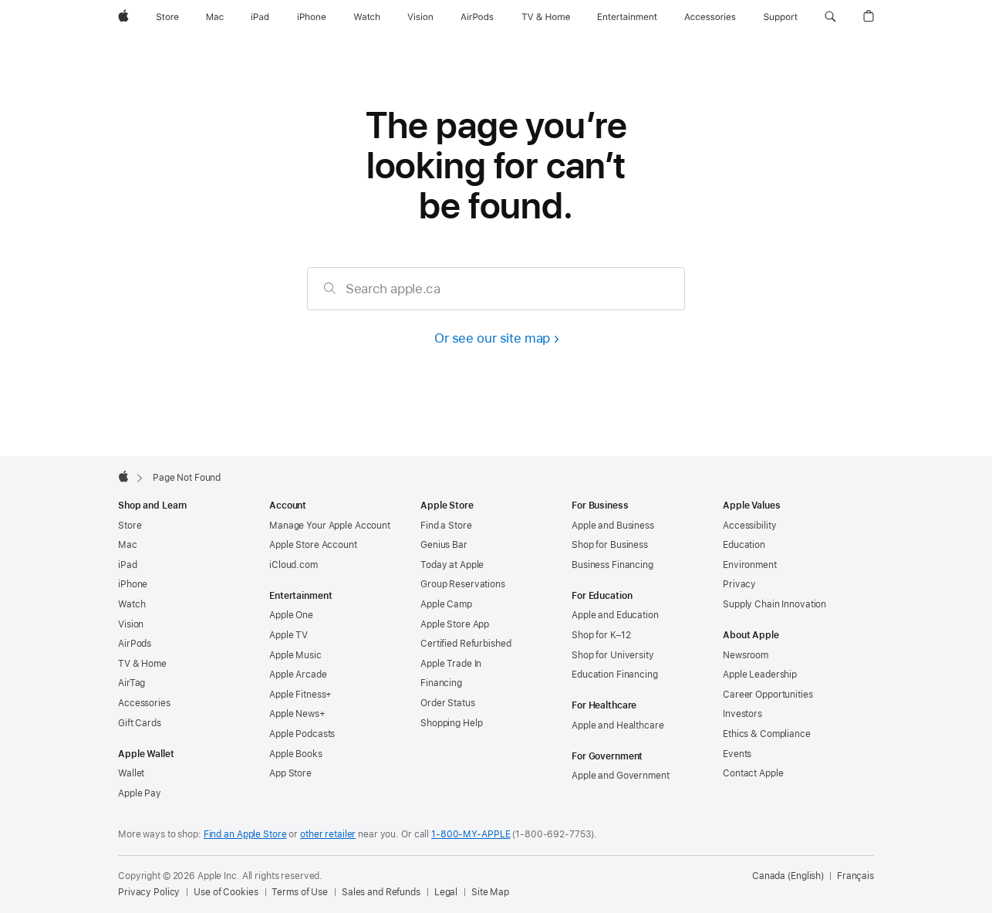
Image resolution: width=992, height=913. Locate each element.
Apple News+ (297, 713)
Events (737, 754)
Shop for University (613, 655)
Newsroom (745, 655)
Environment (750, 565)
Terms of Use (300, 892)
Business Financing (612, 565)
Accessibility (749, 525)
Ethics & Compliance (767, 734)
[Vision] (420, 17)
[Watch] (366, 17)
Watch (131, 604)
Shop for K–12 (601, 635)
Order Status (447, 703)
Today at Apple (452, 565)
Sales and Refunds (381, 892)
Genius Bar (443, 544)
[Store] (167, 17)
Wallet (131, 773)
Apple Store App (454, 624)
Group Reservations (462, 584)
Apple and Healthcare (618, 725)
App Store (290, 773)
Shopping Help (451, 723)
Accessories (144, 703)
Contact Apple (753, 773)
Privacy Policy (149, 892)
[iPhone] (311, 17)
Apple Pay (139, 793)
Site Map (490, 892)
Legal (445, 892)
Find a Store (446, 525)
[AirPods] (477, 17)
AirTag (131, 683)
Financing (441, 683)
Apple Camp (446, 604)
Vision (130, 624)
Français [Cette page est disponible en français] (855, 876)
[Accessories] (710, 17)
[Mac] (215, 17)
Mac (127, 544)
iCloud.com (293, 565)
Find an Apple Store (245, 834)
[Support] (780, 17)
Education (744, 544)
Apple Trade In (450, 663)
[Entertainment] (627, 17)
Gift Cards (139, 723)
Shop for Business (610, 544)
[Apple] (123, 17)
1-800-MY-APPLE (470, 834)
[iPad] (260, 17)
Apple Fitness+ (300, 694)
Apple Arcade (298, 674)
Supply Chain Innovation (774, 604)
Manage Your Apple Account (329, 525)
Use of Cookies (226, 892)
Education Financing (615, 674)
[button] (830, 17)
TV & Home (142, 663)
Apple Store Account (313, 544)
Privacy (739, 584)
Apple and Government (621, 775)
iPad (127, 565)
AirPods (134, 643)
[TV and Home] (546, 17)
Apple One (291, 615)
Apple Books (295, 754)
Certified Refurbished (465, 643)
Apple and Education (615, 615)
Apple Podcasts (302, 734)
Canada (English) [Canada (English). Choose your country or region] (788, 876)
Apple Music (295, 655)
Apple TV (288, 635)
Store (129, 525)
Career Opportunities (768, 694)
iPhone (132, 584)
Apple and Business (613, 525)
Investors (742, 713)
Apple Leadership (760, 674)
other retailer (328, 834)
